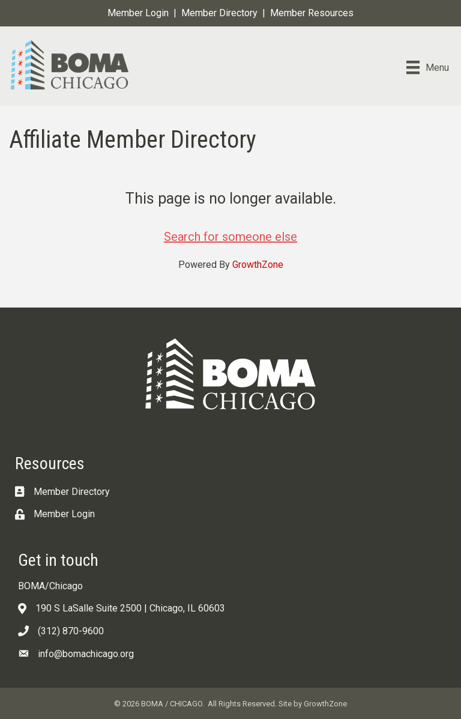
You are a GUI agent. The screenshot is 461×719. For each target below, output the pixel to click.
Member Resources (312, 13)
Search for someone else (230, 236)
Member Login (138, 13)
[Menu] (427, 67)
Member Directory (219, 13)
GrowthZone (257, 264)
